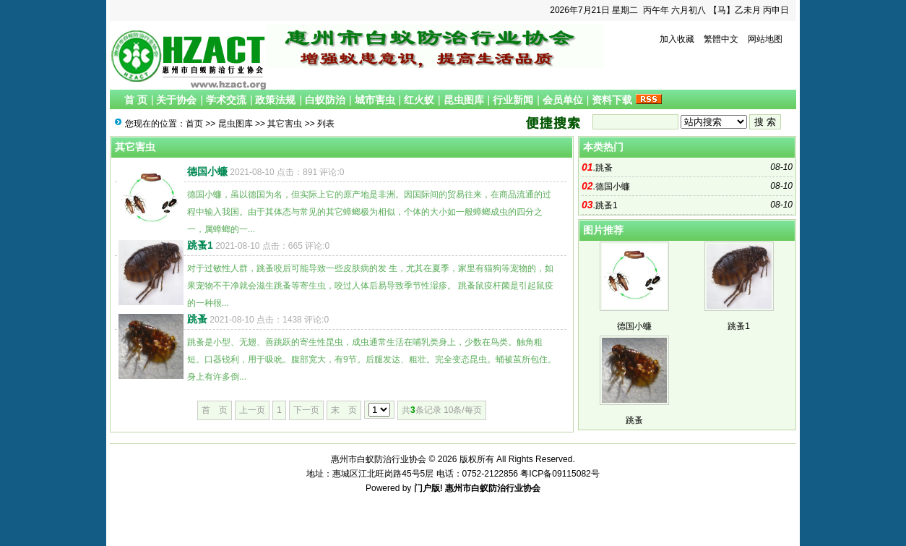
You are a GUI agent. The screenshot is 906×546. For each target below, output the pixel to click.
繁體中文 (721, 39)
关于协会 (176, 100)
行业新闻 (513, 100)
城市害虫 (375, 100)
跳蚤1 (200, 245)
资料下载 (612, 100)
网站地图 (765, 39)
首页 (194, 124)
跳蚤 (197, 319)
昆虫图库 (464, 100)
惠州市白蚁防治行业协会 (492, 488)
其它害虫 (284, 124)
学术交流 (226, 100)
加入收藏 (677, 39)
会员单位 (563, 100)
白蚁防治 (325, 100)
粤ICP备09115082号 (559, 474)
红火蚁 (419, 100)
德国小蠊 (207, 171)
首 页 (135, 100)
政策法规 (275, 100)
